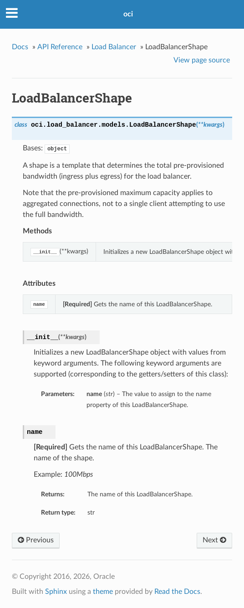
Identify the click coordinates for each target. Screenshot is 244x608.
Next (214, 540)
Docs (20, 47)
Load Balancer (114, 47)
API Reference (59, 47)
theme (103, 591)
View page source (201, 60)
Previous (36, 540)
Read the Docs (177, 591)
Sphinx (56, 591)
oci (128, 14)
